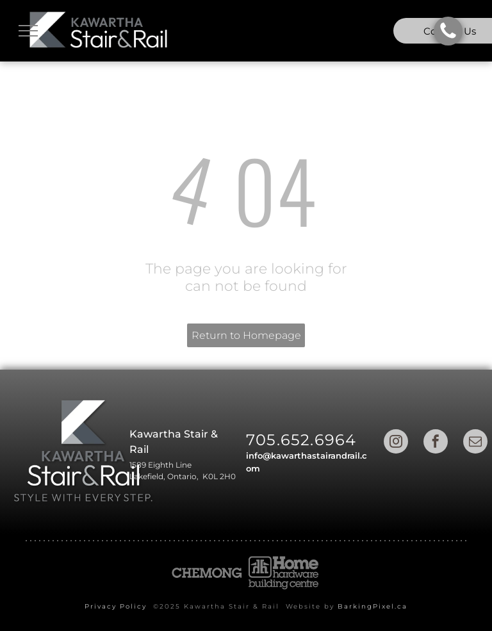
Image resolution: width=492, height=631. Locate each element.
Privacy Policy (116, 606)
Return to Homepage (246, 335)
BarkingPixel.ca (372, 606)
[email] (475, 443)
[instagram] (396, 443)
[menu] (28, 30)
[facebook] (435, 443)
